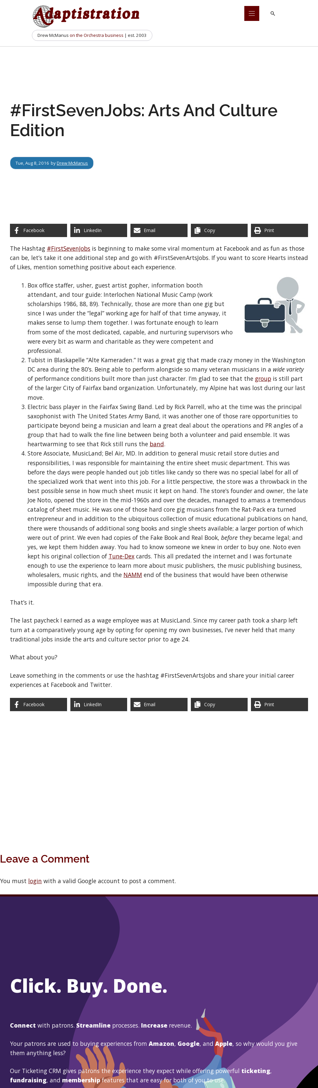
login (35, 881)
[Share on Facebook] (38, 230)
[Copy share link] (219, 230)
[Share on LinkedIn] (98, 230)
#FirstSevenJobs (68, 248)
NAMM (132, 575)
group (263, 378)
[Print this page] (279, 230)
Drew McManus (72, 163)
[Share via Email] (159, 230)
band (157, 444)
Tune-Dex (121, 556)
